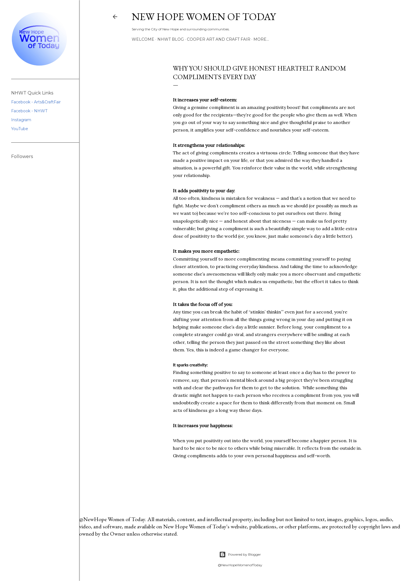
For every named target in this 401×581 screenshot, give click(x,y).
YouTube (19, 128)
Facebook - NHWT (29, 110)
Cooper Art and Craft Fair (218, 39)
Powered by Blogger (240, 554)
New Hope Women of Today (204, 16)
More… (261, 39)
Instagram (21, 119)
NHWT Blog (170, 39)
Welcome (143, 39)
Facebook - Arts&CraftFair (36, 101)
